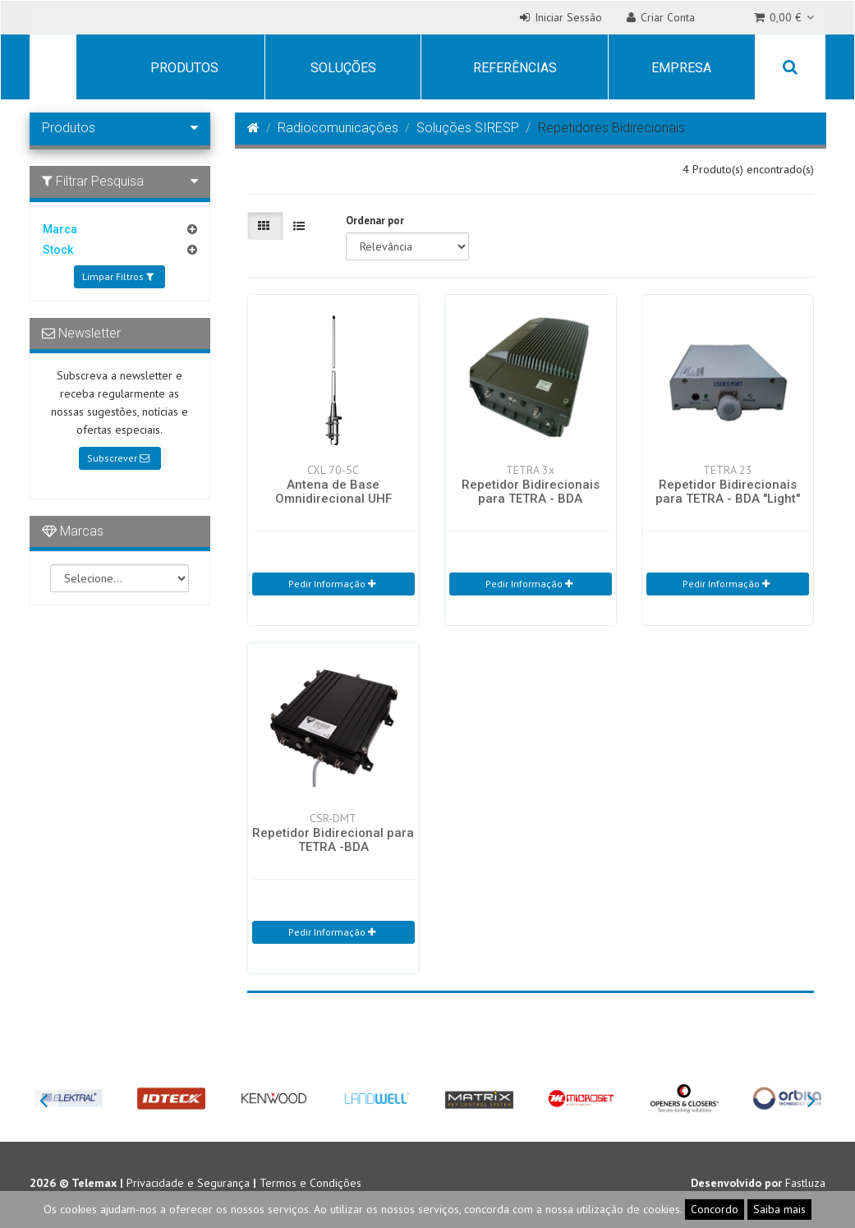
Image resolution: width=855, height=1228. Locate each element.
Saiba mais (779, 1209)
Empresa (681, 68)
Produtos (184, 68)
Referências (515, 68)
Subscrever (118, 458)
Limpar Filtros (118, 276)
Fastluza (805, 1182)
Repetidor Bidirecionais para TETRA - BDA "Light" (727, 491)
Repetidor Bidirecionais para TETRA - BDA (531, 491)
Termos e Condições (310, 1182)
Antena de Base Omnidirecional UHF (333, 491)
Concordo (714, 1209)
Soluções (343, 68)
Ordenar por (375, 221)
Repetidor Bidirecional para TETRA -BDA (333, 840)
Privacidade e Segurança (188, 1182)
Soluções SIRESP (467, 128)
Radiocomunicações (338, 128)
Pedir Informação (331, 583)
